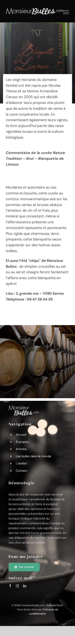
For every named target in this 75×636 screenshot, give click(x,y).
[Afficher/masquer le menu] (66, 12)
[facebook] (10, 585)
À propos (22, 442)
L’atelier (21, 463)
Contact (21, 471)
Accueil (21, 435)
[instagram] (17, 585)
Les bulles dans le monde (33, 456)
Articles (21, 449)
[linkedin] (24, 585)
